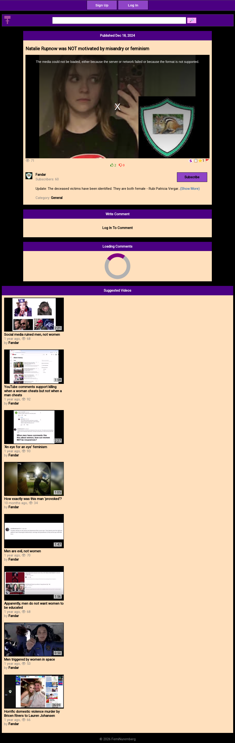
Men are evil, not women (22, 551)
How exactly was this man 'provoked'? (33, 499)
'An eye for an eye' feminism (25, 447)
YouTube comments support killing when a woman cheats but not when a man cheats (33, 391)
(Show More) (190, 189)
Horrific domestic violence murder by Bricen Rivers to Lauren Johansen (32, 713)
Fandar (41, 175)
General (56, 198)
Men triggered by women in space (29, 659)
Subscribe (192, 177)
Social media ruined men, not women (32, 334)
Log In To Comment (117, 228)
